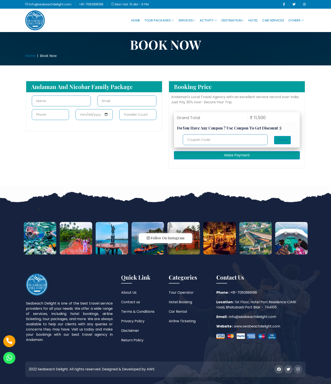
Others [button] (296, 20)
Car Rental (178, 311)
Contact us (130, 302)
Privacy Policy (133, 321)
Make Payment (237, 155)
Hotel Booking (180, 302)
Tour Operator (181, 292)
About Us (129, 292)
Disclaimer (130, 330)
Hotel (253, 20)
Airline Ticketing (182, 321)
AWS (150, 369)
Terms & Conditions (137, 311)
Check (282, 140)
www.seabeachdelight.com (256, 326)
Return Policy (132, 340)
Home (135, 20)
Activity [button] (208, 20)
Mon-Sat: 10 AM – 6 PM (130, 4)
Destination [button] (233, 20)
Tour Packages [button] (159, 20)
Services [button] (186, 20)
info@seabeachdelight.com (48, 4)
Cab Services (273, 20)
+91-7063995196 (91, 4)
